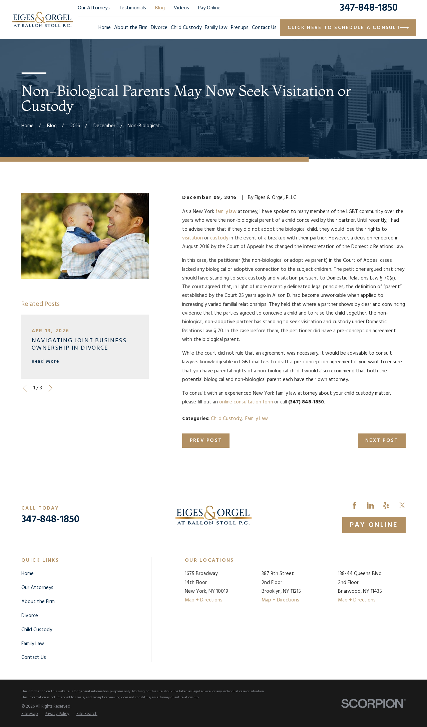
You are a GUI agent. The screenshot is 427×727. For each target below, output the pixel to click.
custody (219, 238)
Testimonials (132, 8)
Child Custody (226, 419)
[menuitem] (29, 714)
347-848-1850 (369, 8)
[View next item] (50, 388)
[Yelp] (386, 505)
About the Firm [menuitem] (130, 28)
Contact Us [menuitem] (264, 28)
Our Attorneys (94, 8)
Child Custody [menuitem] (186, 28)
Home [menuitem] (104, 28)
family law (226, 212)
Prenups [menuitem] (240, 28)
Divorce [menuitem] (159, 28)
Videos (181, 8)
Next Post (381, 440)
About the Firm (38, 602)
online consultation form (246, 402)
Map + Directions (204, 600)
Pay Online (209, 8)
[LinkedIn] (370, 505)
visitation (192, 238)
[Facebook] (354, 505)
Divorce (29, 616)
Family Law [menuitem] (216, 28)
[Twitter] (402, 505)
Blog (160, 8)
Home (27, 574)
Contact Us (33, 658)
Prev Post (206, 440)
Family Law (256, 419)
